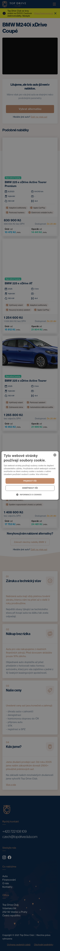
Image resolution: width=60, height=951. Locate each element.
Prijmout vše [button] (30, 481)
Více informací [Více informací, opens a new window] (42, 474)
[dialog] (30, 475)
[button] (30, 494)
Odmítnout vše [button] (30, 488)
